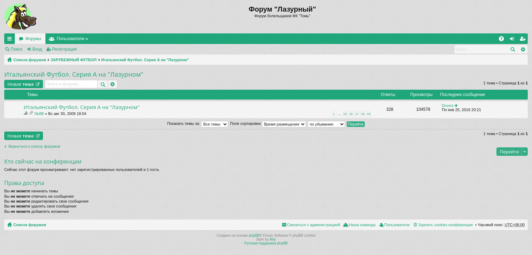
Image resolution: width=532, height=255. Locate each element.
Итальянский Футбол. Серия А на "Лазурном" (145, 60)
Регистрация (64, 49)
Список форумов (29, 60)
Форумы (33, 38)
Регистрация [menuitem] (524, 40)
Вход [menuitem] (513, 40)
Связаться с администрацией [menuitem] (313, 225)
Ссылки (11, 40)
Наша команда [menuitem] (362, 225)
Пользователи (70, 38)
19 (368, 114)
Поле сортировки (268, 123)
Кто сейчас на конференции (42, 161)
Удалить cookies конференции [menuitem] (445, 225)
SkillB (39, 113)
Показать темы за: (198, 123)
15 (345, 114)
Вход (37, 49)
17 (357, 114)
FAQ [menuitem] (504, 40)
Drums (447, 105)
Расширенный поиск (522, 49)
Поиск (16, 49)
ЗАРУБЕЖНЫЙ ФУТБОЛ (73, 60)
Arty (273, 239)
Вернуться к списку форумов (34, 146)
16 (351, 114)
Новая (20, 84)
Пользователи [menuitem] (396, 225)
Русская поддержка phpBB (266, 243)
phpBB (254, 235)
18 (362, 114)
